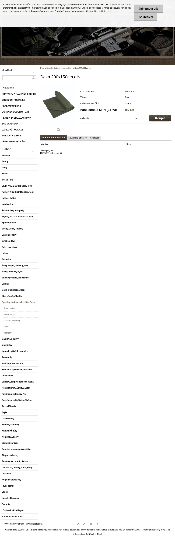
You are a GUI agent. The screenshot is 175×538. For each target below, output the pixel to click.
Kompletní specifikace (53, 137)
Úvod (42, 68)
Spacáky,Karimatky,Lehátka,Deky (59, 68)
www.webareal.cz (34, 524)
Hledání (7, 70)
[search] (33, 78)
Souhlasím (146, 17)
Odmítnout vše (148, 8)
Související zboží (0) (77, 138)
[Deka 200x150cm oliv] (58, 108)
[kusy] (140, 118)
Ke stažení (95, 138)
